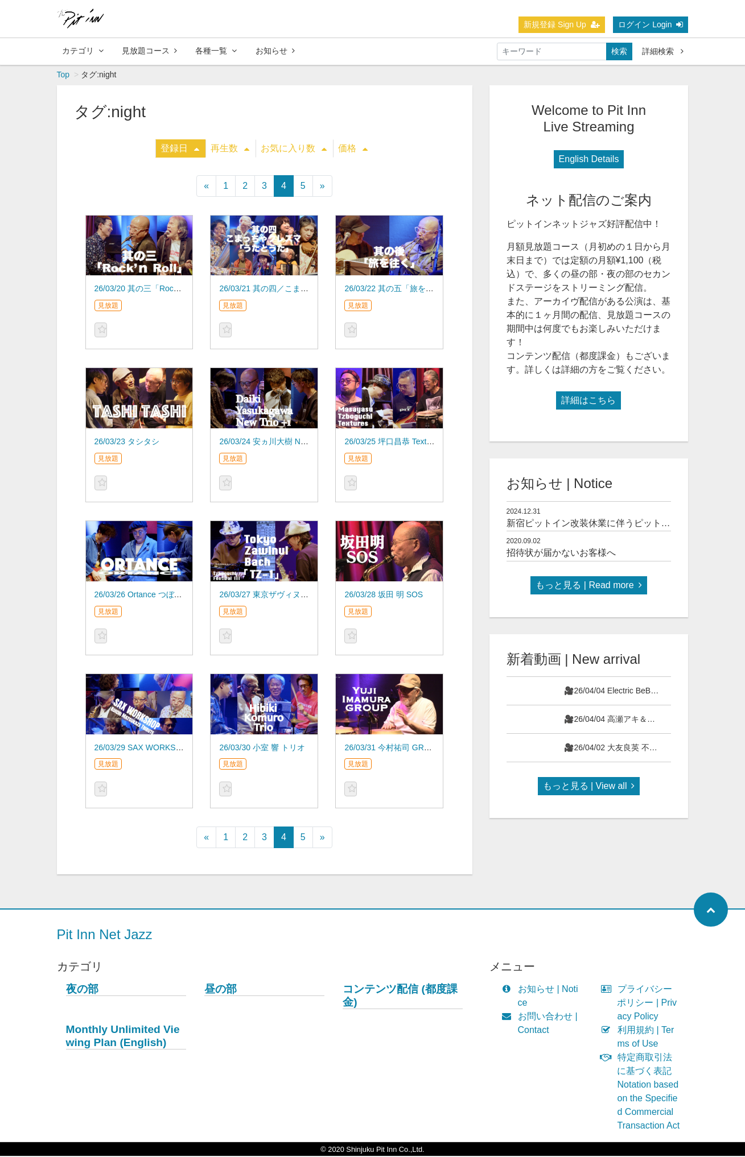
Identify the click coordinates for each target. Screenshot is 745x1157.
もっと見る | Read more (588, 586)
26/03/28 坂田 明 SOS (383, 595)
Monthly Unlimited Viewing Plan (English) (123, 1036)
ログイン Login (650, 24)
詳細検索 (663, 51)
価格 (353, 149)
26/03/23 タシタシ (126, 442)
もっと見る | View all (589, 787)
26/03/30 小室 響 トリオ (261, 748)
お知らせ (275, 50)
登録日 (179, 149)
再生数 (230, 149)
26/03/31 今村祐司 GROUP (392, 748)
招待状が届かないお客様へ (561, 554)
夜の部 (82, 990)
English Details (589, 160)
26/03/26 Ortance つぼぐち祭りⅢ (154, 595)
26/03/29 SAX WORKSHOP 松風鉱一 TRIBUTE (179, 748)
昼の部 (220, 990)
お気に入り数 (294, 149)
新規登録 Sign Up (562, 24)
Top (63, 75)
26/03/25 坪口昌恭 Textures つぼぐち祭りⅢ (422, 442)
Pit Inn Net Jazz (105, 935)
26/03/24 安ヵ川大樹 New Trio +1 (278, 442)
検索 (619, 51)
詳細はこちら (588, 401)
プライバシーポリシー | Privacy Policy (641, 1003)
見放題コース (149, 50)
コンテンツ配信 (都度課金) (400, 996)
